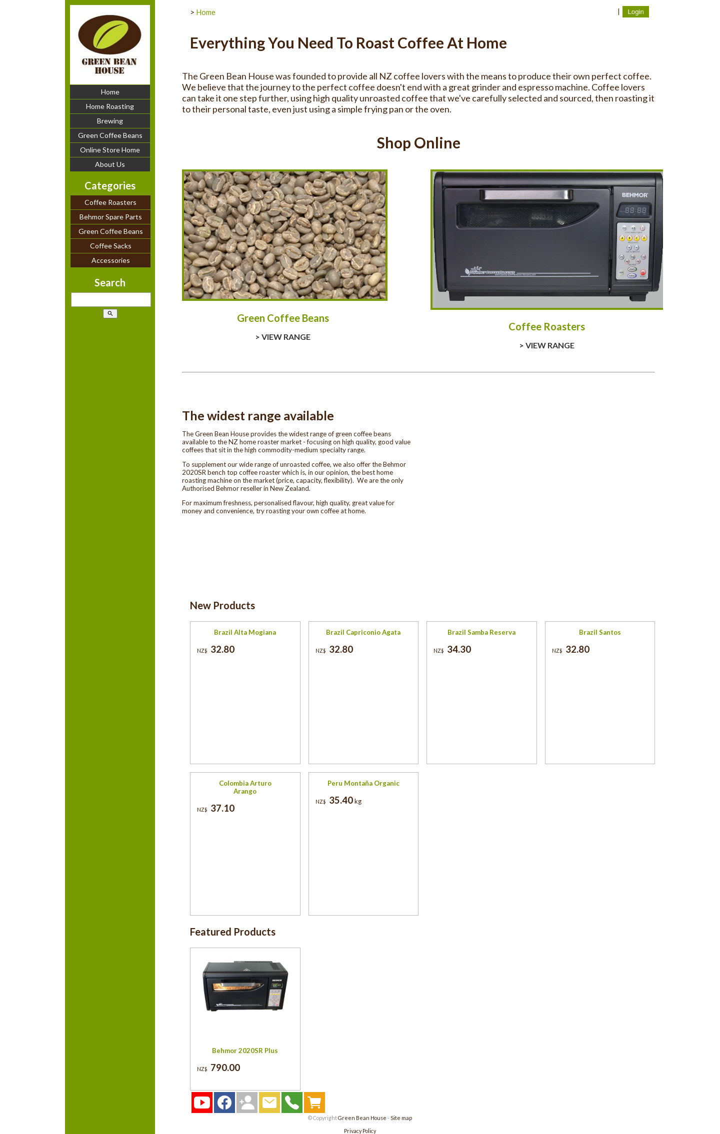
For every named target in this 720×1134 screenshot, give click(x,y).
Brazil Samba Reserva (482, 632)
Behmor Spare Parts (111, 216)
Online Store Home (110, 149)
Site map (401, 1118)
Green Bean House (362, 1118)
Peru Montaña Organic (364, 783)
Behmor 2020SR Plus (245, 1051)
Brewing (110, 120)
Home (110, 91)
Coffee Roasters (110, 202)
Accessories (111, 260)
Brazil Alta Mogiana (245, 632)
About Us (110, 164)
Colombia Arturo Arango (245, 787)
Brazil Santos (600, 632)
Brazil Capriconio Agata (363, 632)
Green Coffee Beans (110, 135)
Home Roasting (110, 106)
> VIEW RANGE (282, 336)
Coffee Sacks (111, 245)
